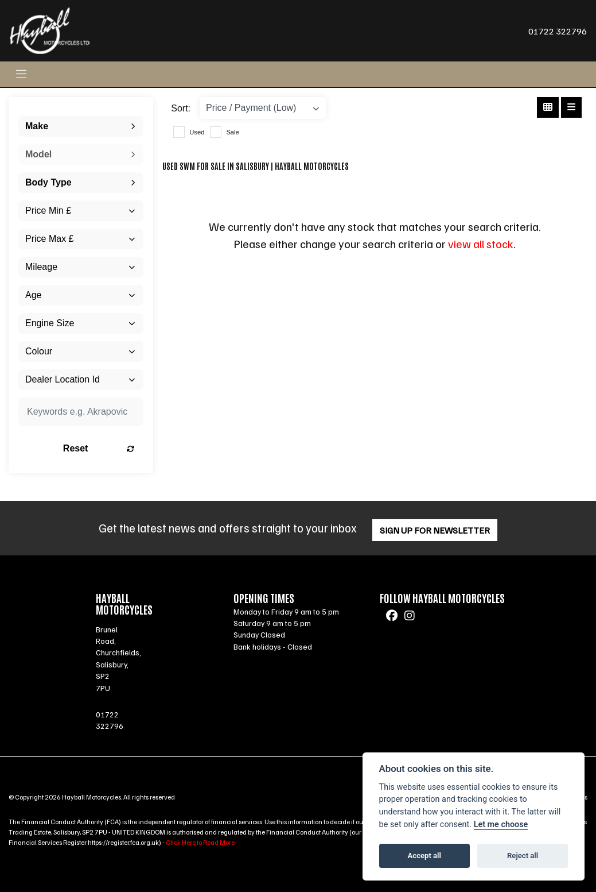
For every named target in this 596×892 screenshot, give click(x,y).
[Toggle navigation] (21, 74)
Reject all (522, 855)
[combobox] (80, 126)
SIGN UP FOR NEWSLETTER (435, 530)
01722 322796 (557, 31)
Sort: (180, 108)
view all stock (480, 243)
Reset (98, 448)
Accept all (424, 855)
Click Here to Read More (200, 842)
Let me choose (501, 824)
